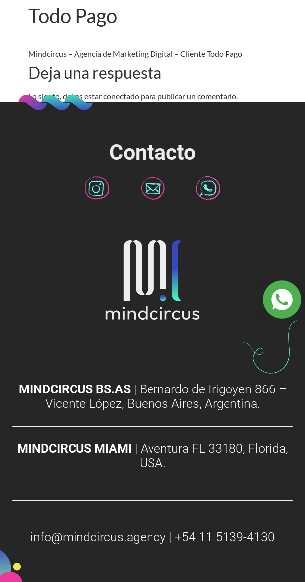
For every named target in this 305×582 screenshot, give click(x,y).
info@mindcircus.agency (98, 537)
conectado (121, 96)
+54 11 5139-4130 (225, 537)
